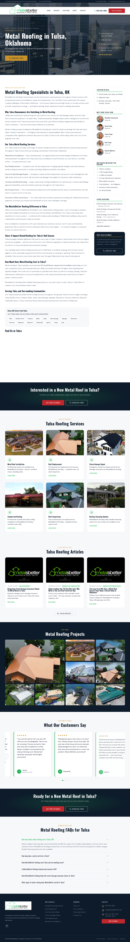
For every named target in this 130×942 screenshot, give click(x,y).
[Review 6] (68, 780)
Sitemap (122, 939)
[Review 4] (65, 780)
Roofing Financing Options (54, 906)
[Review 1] (61, 780)
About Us (76, 906)
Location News (24, 586)
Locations (66, 11)
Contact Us (77, 915)
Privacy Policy (101, 939)
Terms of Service (112, 939)
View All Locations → (104, 226)
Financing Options (79, 912)
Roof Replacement (51, 918)
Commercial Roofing (52, 912)
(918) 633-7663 (16, 58)
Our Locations (78, 909)
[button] (65, 839)
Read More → (12, 602)
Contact (83, 11)
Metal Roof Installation (53, 921)
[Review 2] (62, 780)
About (75, 11)
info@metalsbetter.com (116, 1)
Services (57, 11)
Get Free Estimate (53, 402)
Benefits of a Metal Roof (71, 586)
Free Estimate (117, 11)
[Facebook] (7, 926)
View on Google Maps (105, 55)
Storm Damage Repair (52, 915)
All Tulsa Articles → (65, 613)
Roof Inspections (51, 909)
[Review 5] (67, 780)
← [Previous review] (5, 756)
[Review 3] (64, 780)
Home (48, 11)
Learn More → (12, 476)
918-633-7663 (101, 1)
